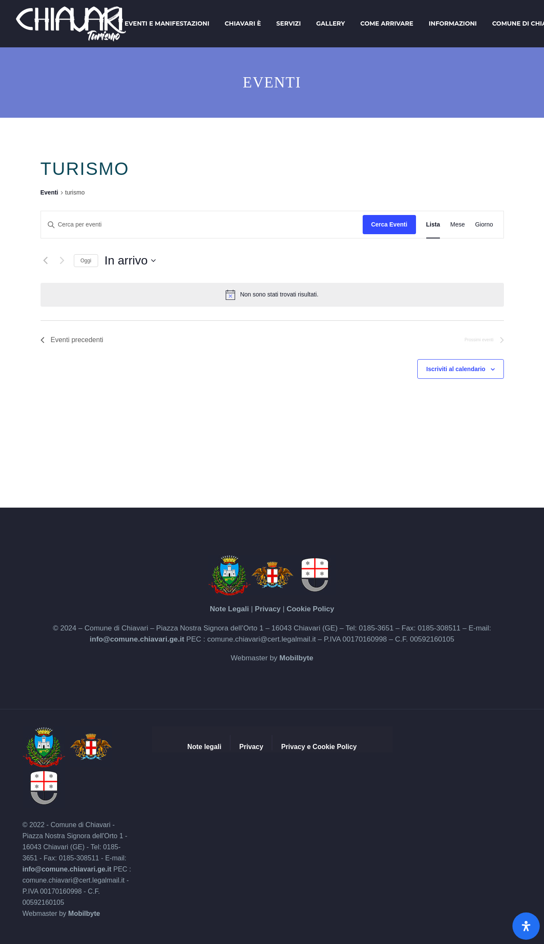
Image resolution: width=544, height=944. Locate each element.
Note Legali (229, 609)
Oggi (86, 261)
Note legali (204, 746)
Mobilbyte (296, 658)
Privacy (268, 609)
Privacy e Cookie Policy (319, 746)
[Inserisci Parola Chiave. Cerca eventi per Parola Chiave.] (202, 224)
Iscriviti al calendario (456, 369)
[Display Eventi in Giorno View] (484, 224)
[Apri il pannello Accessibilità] (526, 926)
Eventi (49, 192)
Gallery (330, 23)
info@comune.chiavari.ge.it (137, 639)
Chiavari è (242, 23)
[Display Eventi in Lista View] (433, 224)
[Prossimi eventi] (62, 261)
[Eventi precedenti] (46, 261)
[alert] (272, 295)
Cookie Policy (310, 609)
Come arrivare (386, 23)
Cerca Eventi (389, 224)
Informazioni (453, 23)
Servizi (288, 23)
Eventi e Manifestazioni (167, 23)
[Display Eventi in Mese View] (457, 224)
